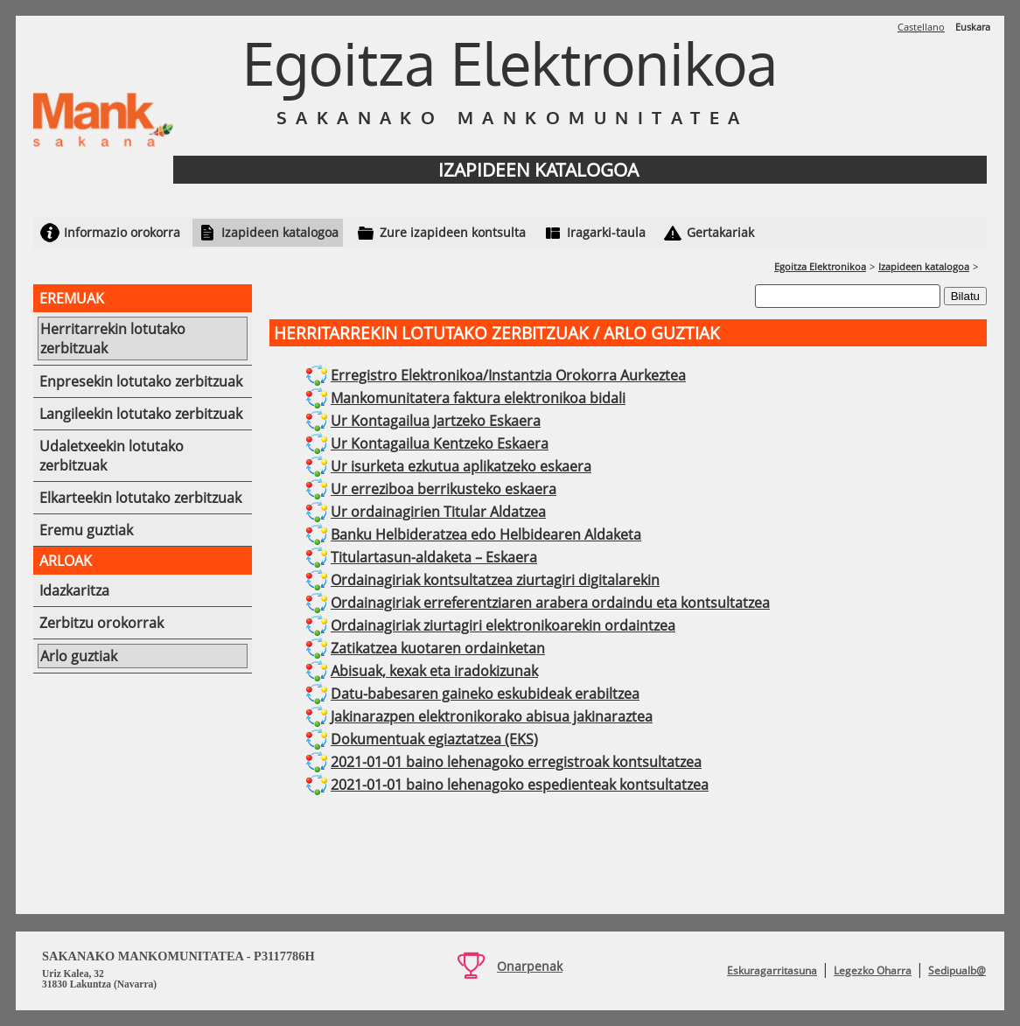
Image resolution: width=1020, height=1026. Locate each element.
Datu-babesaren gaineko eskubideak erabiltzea (485, 693)
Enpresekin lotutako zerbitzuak (140, 381)
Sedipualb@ (957, 970)
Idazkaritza (74, 590)
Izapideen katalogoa (280, 232)
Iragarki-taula (606, 232)
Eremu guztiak (86, 530)
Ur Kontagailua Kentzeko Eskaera (439, 443)
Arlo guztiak (78, 656)
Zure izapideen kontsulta (453, 232)
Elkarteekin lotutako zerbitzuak (140, 497)
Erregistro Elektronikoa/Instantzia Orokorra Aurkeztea (508, 375)
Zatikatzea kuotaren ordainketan (438, 648)
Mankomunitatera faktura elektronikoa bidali (478, 398)
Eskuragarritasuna (772, 970)
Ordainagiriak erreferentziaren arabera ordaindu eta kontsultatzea (550, 602)
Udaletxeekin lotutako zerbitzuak (111, 455)
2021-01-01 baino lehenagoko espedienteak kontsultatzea (520, 784)
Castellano (921, 26)
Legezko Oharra (873, 970)
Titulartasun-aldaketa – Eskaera (434, 557)
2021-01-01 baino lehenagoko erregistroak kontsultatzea (516, 761)
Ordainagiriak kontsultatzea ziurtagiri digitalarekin (495, 580)
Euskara (972, 26)
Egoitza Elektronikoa (820, 266)
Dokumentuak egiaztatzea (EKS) (434, 739)
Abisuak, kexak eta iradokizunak (434, 671)
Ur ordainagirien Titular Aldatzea (438, 511)
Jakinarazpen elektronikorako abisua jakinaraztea (492, 716)
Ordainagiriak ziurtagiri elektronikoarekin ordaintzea (503, 625)
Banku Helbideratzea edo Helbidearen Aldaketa (486, 534)
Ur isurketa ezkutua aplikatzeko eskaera (461, 466)
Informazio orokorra (122, 232)
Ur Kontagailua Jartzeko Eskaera (436, 420)
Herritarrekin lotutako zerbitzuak (112, 338)
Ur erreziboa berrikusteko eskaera (443, 489)
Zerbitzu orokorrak (101, 622)
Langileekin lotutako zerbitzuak (140, 413)
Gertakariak (720, 232)
